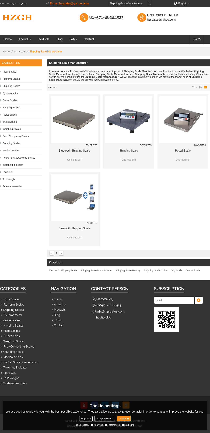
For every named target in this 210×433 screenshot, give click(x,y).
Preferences (112, 425)
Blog (59, 39)
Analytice (97, 425)
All (15, 51)
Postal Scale (183, 150)
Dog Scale (176, 270)
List (200, 87)
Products (43, 39)
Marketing (128, 425)
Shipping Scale (128, 150)
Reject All (86, 418)
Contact (89, 39)
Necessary (82, 425)
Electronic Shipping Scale (63, 270)
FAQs (73, 39)
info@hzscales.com (110, 311)
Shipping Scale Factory (128, 270)
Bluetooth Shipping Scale (74, 150)
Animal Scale (193, 270)
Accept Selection (104, 418)
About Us (25, 39)
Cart (197, 39)
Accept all (124, 418)
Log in (13, 3)
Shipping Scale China (155, 270)
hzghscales (103, 317)
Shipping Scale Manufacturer (96, 270)
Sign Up (23, 3)
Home (8, 39)
